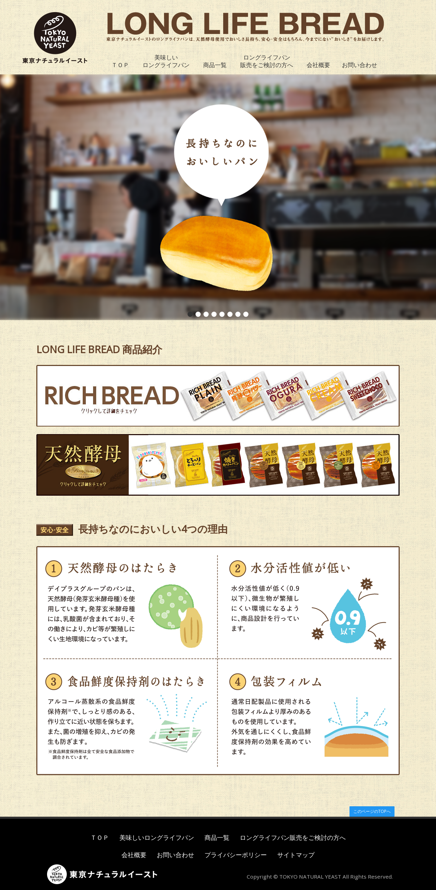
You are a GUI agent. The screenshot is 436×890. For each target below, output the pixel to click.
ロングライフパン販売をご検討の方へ (266, 61)
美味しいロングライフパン (166, 61)
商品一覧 (215, 65)
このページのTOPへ (372, 811)
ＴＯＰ (120, 65)
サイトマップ (296, 855)
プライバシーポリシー (236, 855)
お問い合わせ (359, 65)
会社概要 (318, 65)
